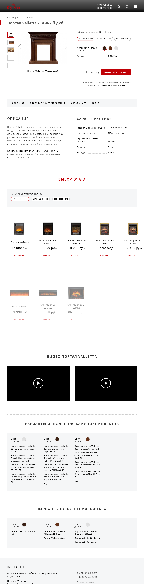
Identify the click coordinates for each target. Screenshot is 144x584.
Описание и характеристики (47, 103)
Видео (95, 103)
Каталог (21, 17)
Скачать (112, 152)
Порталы (31, 17)
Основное (18, 103)
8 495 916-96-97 (104, 5)
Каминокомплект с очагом (23, 449)
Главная (10, 17)
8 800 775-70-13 (104, 8)
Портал (23, 533)
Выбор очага (78, 103)
